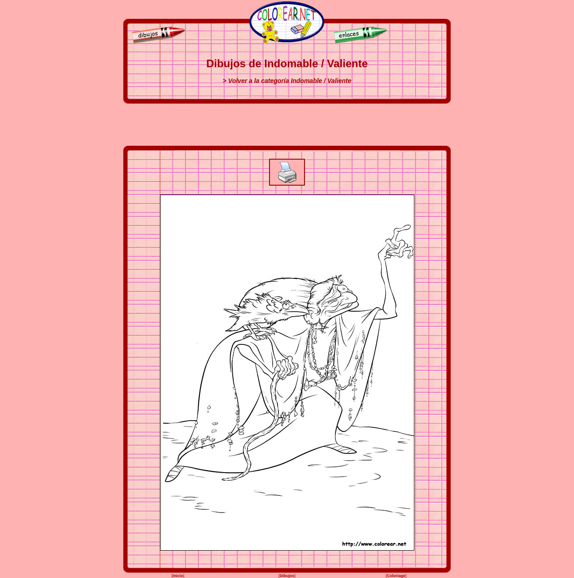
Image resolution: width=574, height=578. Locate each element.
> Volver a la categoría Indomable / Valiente (287, 80)
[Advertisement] (287, 124)
